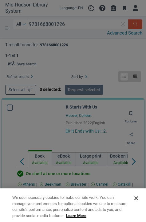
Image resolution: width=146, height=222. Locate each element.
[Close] (136, 210)
